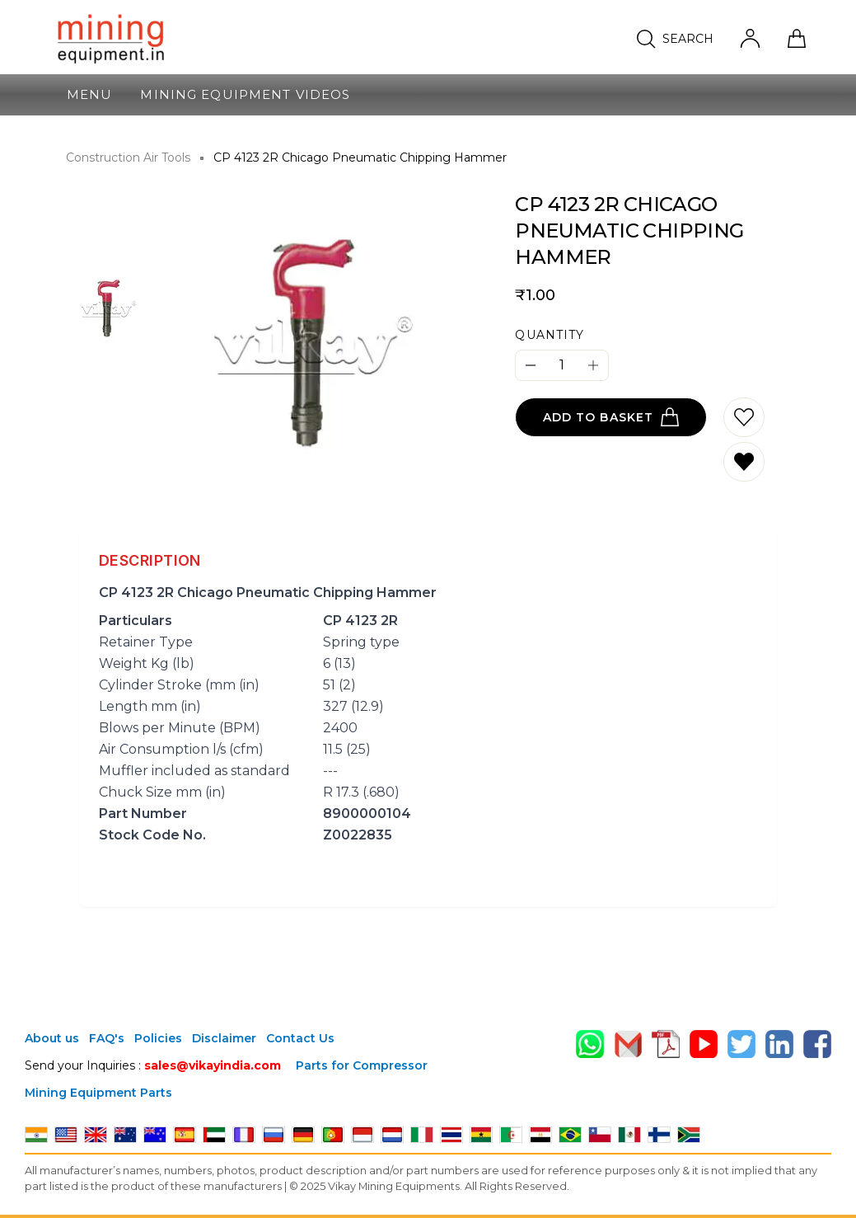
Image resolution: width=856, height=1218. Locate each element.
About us (52, 1038)
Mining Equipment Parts (98, 1092)
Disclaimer (224, 1038)
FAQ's (106, 1038)
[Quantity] (562, 365)
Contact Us (300, 1038)
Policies (158, 1038)
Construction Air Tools (128, 157)
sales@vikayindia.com (212, 1065)
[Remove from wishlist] (744, 462)
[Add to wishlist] (744, 417)
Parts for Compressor (362, 1065)
